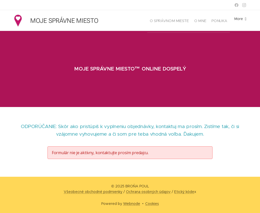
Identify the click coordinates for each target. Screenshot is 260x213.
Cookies (152, 203)
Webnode (131, 203)
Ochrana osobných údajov (148, 191)
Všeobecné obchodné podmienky (93, 191)
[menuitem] (161, 20)
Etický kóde (184, 191)
